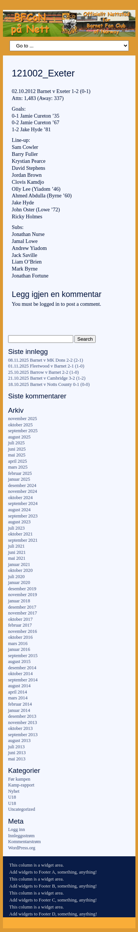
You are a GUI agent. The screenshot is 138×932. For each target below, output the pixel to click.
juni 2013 (17, 752)
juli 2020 (16, 576)
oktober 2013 (20, 728)
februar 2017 (20, 625)
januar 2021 (19, 564)
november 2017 (22, 613)
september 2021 (23, 540)
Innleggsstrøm (21, 835)
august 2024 (19, 509)
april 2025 (17, 461)
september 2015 (23, 655)
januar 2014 (19, 710)
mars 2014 (18, 697)
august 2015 (19, 661)
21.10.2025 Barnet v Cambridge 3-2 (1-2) (46, 378)
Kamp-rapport (21, 785)
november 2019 (22, 594)
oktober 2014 (20, 673)
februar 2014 (20, 704)
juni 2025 (17, 449)
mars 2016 (18, 643)
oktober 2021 (20, 534)
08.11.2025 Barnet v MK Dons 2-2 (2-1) (45, 360)
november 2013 (22, 722)
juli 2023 (16, 528)
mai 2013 (16, 758)
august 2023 (19, 521)
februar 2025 (20, 473)
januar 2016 (19, 649)
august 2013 (19, 740)
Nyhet (14, 791)
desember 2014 (22, 667)
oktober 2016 (20, 637)
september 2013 (23, 734)
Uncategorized (21, 809)
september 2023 (23, 516)
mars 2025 (18, 467)
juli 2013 (16, 746)
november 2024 (22, 491)
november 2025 (22, 418)
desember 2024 (22, 485)
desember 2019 (22, 588)
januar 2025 (19, 479)
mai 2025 (16, 455)
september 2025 (23, 430)
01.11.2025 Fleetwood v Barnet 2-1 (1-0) (46, 366)
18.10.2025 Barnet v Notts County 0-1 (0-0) (49, 384)
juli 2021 (16, 546)
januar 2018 (19, 600)
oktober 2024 (20, 497)
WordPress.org (21, 847)
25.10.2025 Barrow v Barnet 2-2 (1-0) (43, 372)
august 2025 (19, 437)
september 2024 (23, 503)
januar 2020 (19, 582)
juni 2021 (17, 552)
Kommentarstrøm (24, 841)
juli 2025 (16, 442)
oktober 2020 (20, 570)
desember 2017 (22, 607)
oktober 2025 (20, 424)
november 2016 (22, 631)
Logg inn (16, 829)
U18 (12, 797)
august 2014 (19, 685)
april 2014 (17, 692)
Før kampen (19, 779)
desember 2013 (22, 716)
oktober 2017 (20, 619)
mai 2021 (16, 558)
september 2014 (23, 679)
